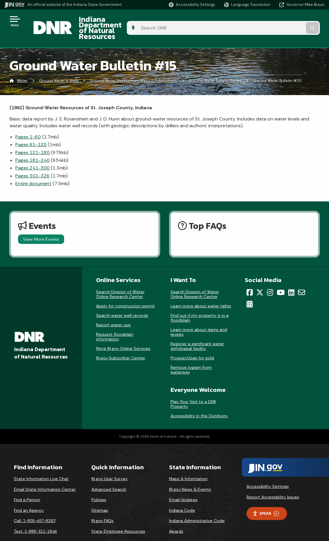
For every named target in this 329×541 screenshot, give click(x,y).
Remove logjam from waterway (191, 355)
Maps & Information (188, 464)
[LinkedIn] (291, 277)
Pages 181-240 (32, 145)
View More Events (41, 224)
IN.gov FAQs (102, 506)
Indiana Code (182, 495)
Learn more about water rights (201, 291)
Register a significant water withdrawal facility (197, 331)
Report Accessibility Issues (273, 482)
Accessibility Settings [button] (268, 471)
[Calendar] (250, 289)
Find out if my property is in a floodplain (199, 303)
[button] (192, 4)
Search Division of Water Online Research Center (120, 279)
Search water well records (122, 300)
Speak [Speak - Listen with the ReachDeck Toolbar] (265, 499)
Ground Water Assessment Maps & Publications (133, 66)
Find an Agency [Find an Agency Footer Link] (29, 495)
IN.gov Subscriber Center (120, 343)
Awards (176, 516)
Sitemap (99, 495)
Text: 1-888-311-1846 (35, 516)
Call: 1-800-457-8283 (34, 506)
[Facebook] (250, 277)
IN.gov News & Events (190, 474)
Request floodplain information (114, 322)
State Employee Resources (118, 516)
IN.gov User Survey (109, 464)
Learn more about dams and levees (199, 317)
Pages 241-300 (32, 153)
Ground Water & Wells (59, 66)
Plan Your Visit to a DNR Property (193, 389)
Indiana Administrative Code (197, 506)
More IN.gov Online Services (123, 333)
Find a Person (27, 485)
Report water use (113, 310)
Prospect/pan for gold (192, 343)
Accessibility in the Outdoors (199, 401)
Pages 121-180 (32, 138)
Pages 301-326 (32, 161)
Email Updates (183, 485)
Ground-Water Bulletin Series (215, 66)
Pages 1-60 (28, 122)
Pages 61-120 (31, 130)
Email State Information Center (45, 474)
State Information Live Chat (41, 464)
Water (22, 66)
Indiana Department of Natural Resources (143, 21)
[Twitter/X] (259, 277)
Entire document (33, 169)
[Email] (301, 277)
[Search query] (288, 21)
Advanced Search (108, 474)
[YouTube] (281, 277)
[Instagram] (270, 277)
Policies (98, 485)
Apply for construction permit (125, 291)
